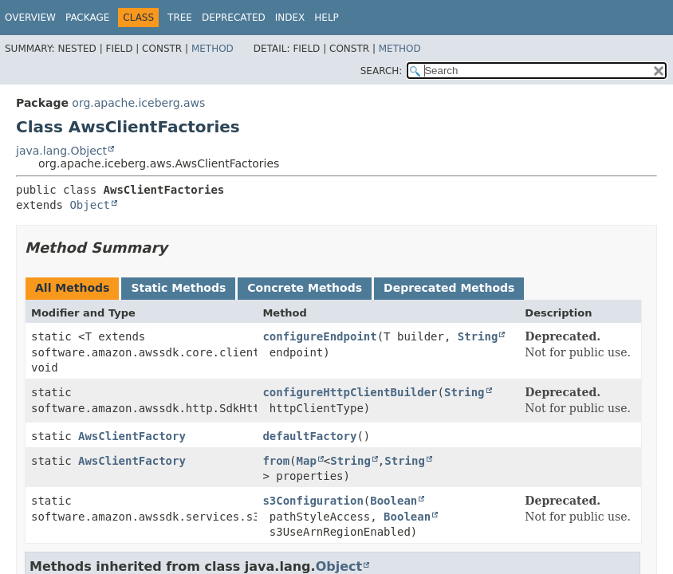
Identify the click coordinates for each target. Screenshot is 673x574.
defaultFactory (309, 436)
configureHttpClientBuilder (349, 392)
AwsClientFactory (132, 436)
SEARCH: (381, 71)
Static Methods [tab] (178, 287)
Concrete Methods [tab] (304, 287)
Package (87, 17)
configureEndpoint (319, 336)
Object (89, 205)
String (478, 336)
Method (212, 48)
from (275, 460)
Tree (179, 17)
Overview (30, 17)
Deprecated (234, 17)
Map (307, 460)
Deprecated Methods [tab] (449, 287)
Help (326, 17)
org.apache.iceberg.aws (138, 102)
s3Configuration (312, 500)
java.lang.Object (61, 150)
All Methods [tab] (72, 287)
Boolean (393, 500)
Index (290, 17)
